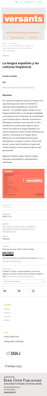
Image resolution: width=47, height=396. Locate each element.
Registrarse (29, 2)
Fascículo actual (18, 37)
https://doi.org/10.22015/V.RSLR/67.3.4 (18, 87)
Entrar (39, 2)
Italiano (7, 320)
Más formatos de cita (12, 281)
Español (7, 312)
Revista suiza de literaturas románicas (22, 32)
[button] (9, 291)
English (7, 309)
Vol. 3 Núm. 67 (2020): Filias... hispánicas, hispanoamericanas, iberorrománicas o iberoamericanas (18, 48)
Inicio (5, 43)
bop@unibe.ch (10, 392)
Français (7, 316)
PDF (7, 206)
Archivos (32, 37)
